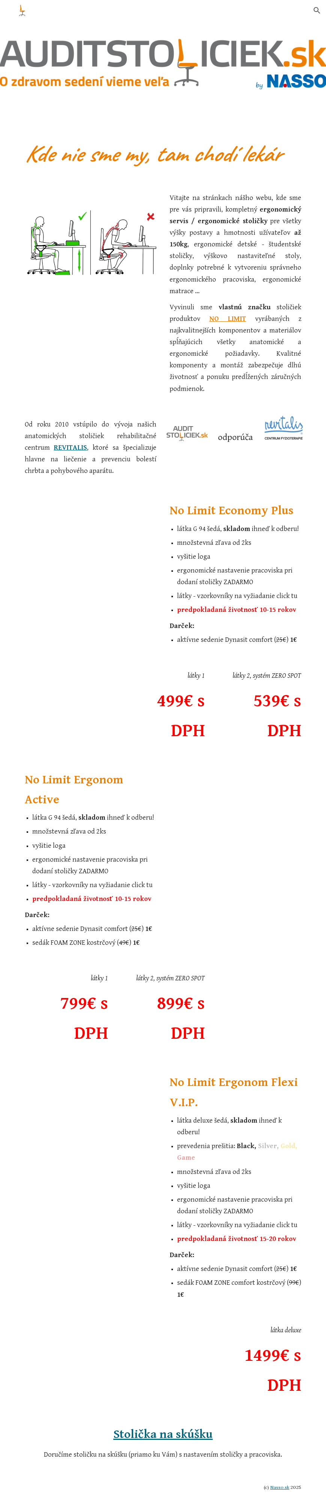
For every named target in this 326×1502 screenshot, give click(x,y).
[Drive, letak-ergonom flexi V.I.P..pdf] (66, 1127)
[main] (163, 153)
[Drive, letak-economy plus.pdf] (66, 556)
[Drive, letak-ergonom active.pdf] (259, 825)
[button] (317, 10)
